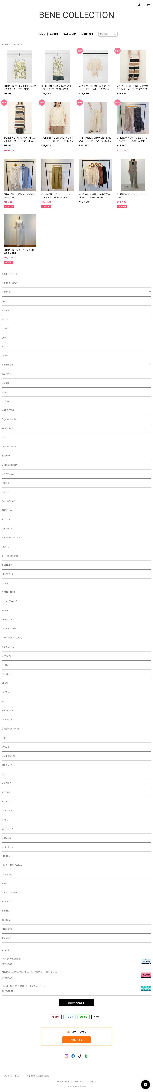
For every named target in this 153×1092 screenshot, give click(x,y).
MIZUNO (6, 792)
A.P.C (4, 437)
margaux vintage (11, 537)
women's (7, 310)
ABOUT (54, 34)
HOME (41, 34)
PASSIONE (7, 428)
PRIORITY (7, 619)
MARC (5, 819)
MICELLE (6, 783)
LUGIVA (6, 401)
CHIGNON (7, 528)
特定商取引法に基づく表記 (38, 1076)
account (6, 920)
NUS (4, 701)
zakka (5, 346)
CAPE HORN (8, 756)
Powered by (76, 1086)
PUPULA (6, 856)
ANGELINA (7, 510)
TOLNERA (7, 565)
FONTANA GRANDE (12, 637)
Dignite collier (9, 419)
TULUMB (6, 938)
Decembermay (10, 465)
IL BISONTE (8, 647)
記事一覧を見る (76, 1002)
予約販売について (10, 283)
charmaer (7, 719)
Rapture (6, 519)
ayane (5, 355)
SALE (4, 301)
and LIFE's (7, 847)
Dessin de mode (11, 728)
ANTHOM (7, 929)
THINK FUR (8, 710)
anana (5, 392)
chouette (7, 874)
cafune (5, 583)
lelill (4, 738)
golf (4, 337)
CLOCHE (6, 674)
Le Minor (6, 692)
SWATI (5, 747)
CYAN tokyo (8, 474)
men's (5, 319)
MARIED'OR (8, 410)
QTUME (6, 665)
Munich (6, 383)
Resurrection (9, 446)
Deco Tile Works (11, 892)
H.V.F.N (6, 492)
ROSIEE (6, 483)
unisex (5, 328)
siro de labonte (10, 556)
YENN (5, 683)
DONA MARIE (9, 592)
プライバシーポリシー (13, 1076)
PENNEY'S (7, 574)
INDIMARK (7, 374)
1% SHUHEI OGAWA (12, 865)
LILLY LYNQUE (9, 601)
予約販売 (6, 292)
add (4, 774)
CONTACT (87, 34)
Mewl (4, 883)
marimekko (8, 364)
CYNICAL (6, 656)
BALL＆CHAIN (9, 501)
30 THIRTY (8, 829)
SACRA (5, 801)
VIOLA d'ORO (9, 810)
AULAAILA (7, 765)
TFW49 (6, 455)
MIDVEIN (6, 838)
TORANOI (7, 901)
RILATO (6, 546)
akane (5, 610)
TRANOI (6, 910)
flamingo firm (9, 628)
